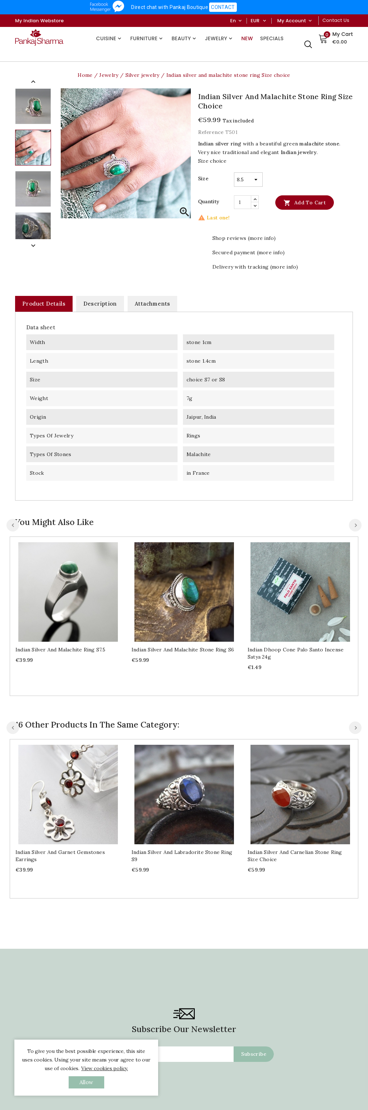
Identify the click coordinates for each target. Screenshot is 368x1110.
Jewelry (219, 38)
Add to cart (305, 202)
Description (99, 303)
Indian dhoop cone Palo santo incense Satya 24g (296, 653)
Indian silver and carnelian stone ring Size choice (295, 765)
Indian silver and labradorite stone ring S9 (182, 856)
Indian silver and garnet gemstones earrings (60, 856)
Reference (211, 132)
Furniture (147, 38)
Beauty (184, 38)
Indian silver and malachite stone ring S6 (183, 649)
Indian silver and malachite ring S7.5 (60, 649)
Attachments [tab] (152, 303)
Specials (272, 38)
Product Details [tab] (43, 303)
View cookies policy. (104, 1068)
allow (86, 1082)
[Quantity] (242, 202)
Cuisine (109, 38)
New (247, 38)
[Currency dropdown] (264, 21)
